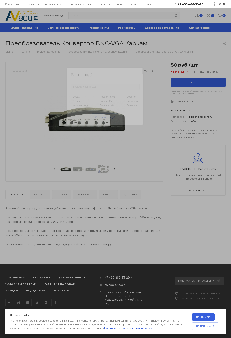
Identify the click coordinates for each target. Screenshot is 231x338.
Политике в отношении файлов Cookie (128, 327)
